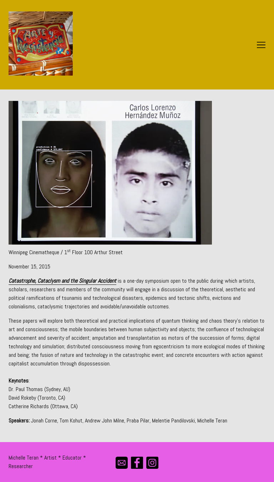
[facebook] (137, 462)
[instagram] (152, 462)
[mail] (122, 462)
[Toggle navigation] (261, 45)
